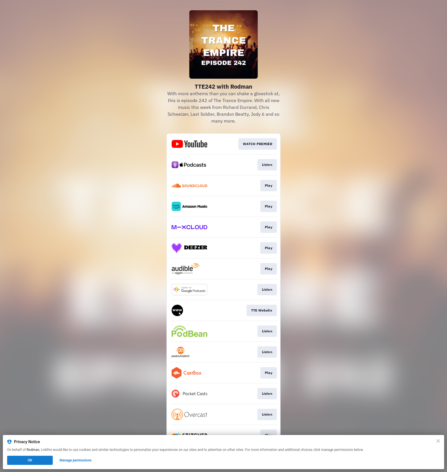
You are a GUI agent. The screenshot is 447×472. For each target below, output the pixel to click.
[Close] (438, 440)
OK (30, 460)
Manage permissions (76, 460)
